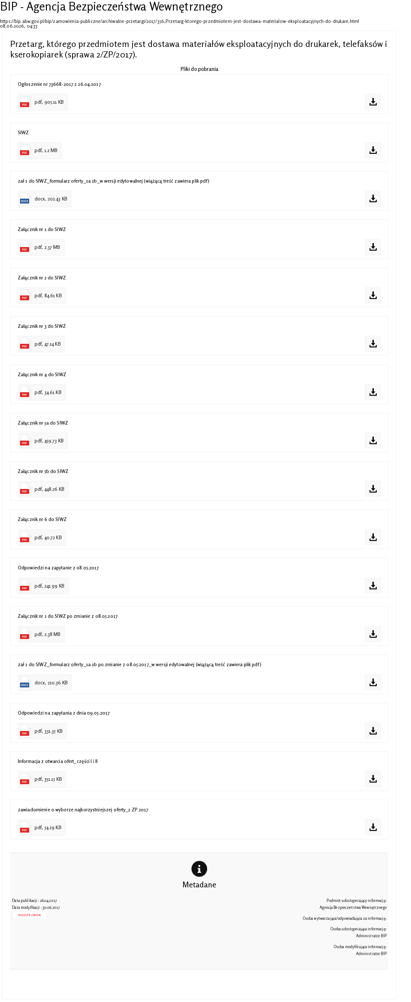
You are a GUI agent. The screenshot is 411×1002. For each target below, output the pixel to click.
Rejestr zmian (29, 915)
